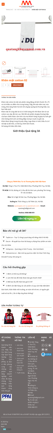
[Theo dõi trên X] (46, 345)
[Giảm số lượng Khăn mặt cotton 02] (2, 85)
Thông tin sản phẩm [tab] (8, 97)
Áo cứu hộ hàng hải (8, 326)
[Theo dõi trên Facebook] (42, 345)
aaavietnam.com (33, 206)
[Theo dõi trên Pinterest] (49, 345)
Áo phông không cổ (43, 326)
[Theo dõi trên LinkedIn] (42, 349)
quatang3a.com (20, 206)
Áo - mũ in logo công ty (22, 9)
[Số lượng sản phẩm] (5, 85)
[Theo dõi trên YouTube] (46, 349)
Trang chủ (9, 9)
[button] (3, 4)
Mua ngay (17, 85)
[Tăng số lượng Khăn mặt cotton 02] (8, 85)
